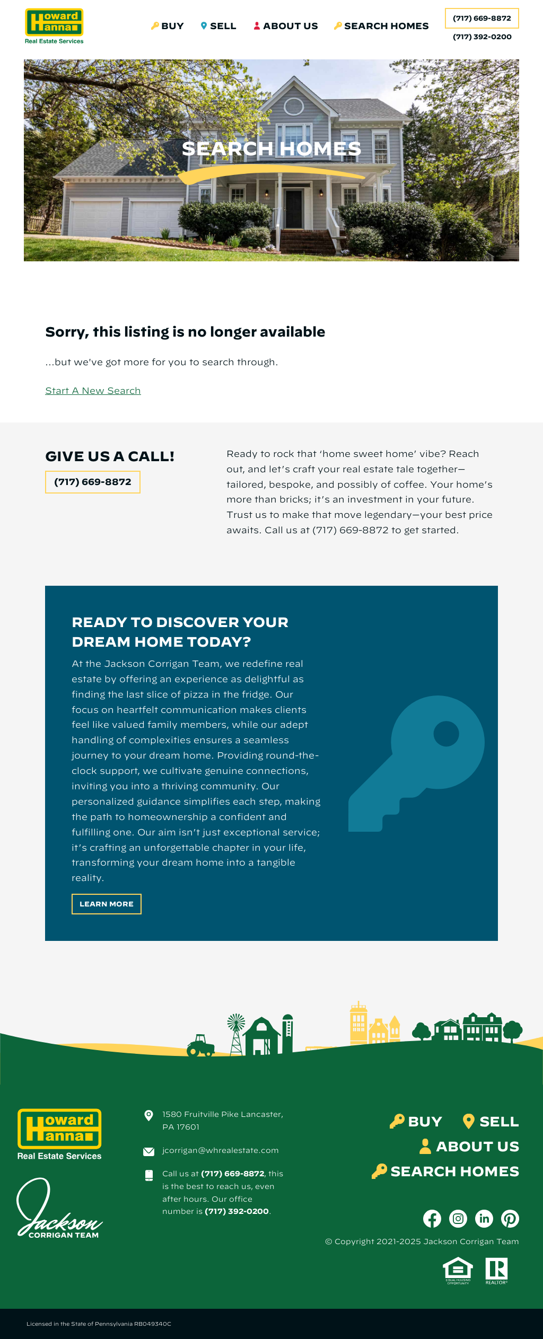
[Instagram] (458, 1219)
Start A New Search (93, 390)
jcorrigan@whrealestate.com (220, 1150)
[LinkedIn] (484, 1219)
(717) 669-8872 (482, 18)
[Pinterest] (510, 1219)
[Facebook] (432, 1219)
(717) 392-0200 (237, 1211)
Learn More (107, 904)
